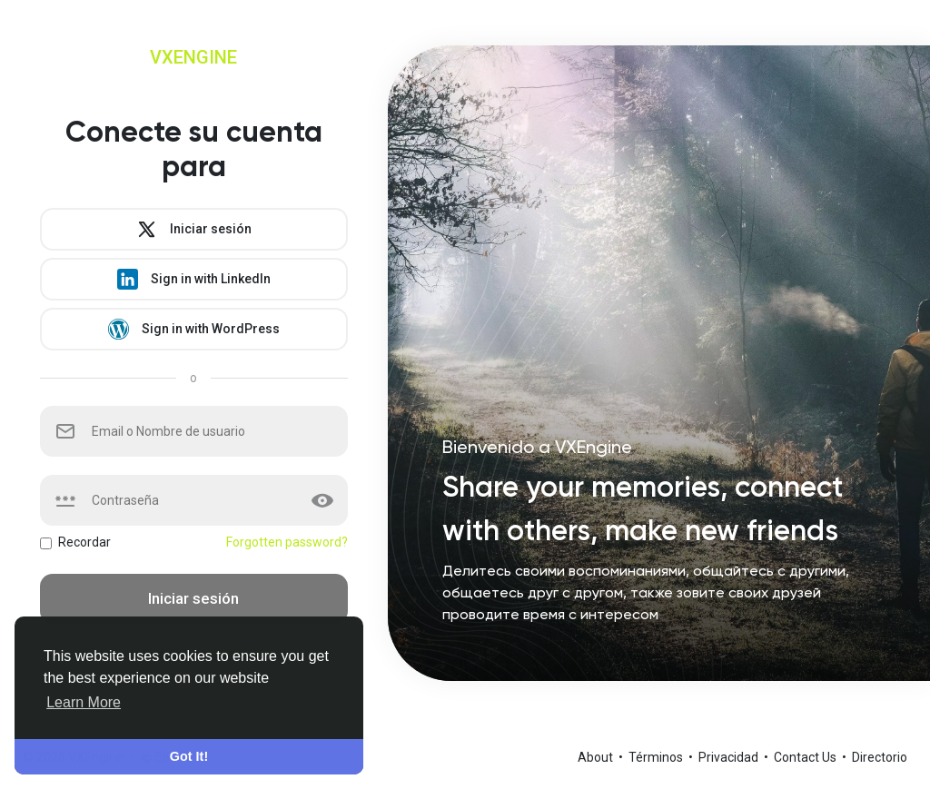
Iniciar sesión (194, 229)
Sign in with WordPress (194, 329)
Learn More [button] (83, 702)
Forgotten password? (287, 542)
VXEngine (193, 57)
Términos (657, 757)
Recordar (84, 542)
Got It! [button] (189, 756)
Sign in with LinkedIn (194, 279)
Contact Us (806, 757)
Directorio (879, 757)
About (597, 757)
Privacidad (729, 757)
